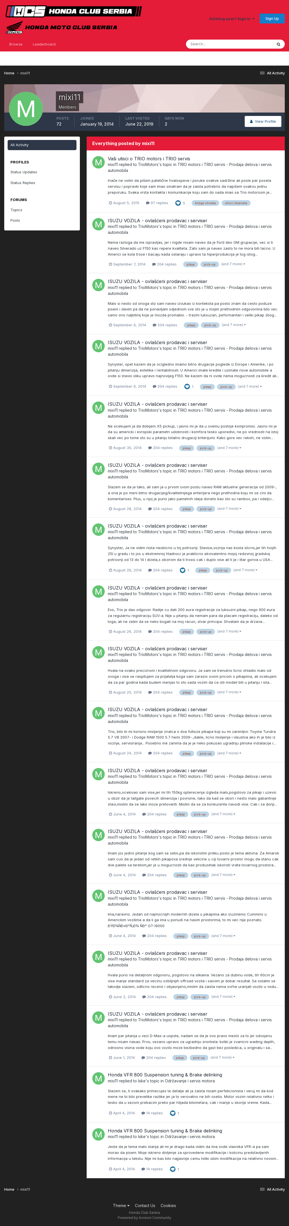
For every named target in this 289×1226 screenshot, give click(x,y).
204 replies (164, 264)
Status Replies (22, 182)
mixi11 (113, 164)
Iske (142, 1080)
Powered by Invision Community (144, 1218)
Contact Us (145, 1205)
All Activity (19, 145)
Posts (15, 220)
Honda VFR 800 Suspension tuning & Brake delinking (165, 1075)
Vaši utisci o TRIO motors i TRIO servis (149, 158)
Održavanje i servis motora (190, 1080)
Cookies (168, 1205)
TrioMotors (148, 164)
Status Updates (23, 172)
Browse (16, 44)
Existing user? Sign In (232, 18)
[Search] (211, 44)
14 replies (152, 1113)
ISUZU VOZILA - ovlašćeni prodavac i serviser (157, 220)
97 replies (157, 202)
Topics (16, 210)
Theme (121, 1205)
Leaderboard (44, 44)
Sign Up (272, 18)
